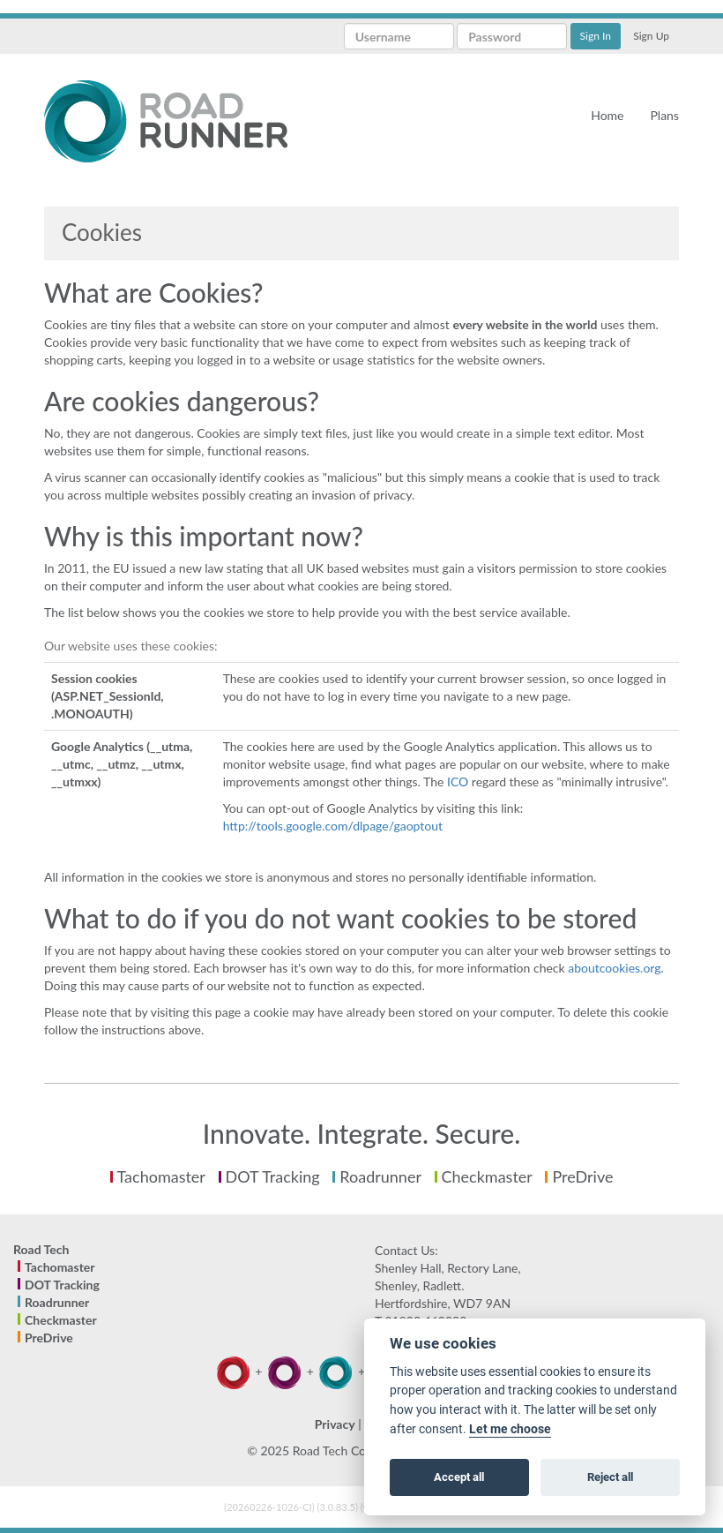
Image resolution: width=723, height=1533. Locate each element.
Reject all (610, 1477)
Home (607, 115)
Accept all (459, 1477)
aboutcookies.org (614, 967)
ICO (457, 781)
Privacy (335, 1424)
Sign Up (651, 35)
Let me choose (510, 1429)
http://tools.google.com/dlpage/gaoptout (333, 825)
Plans (664, 115)
